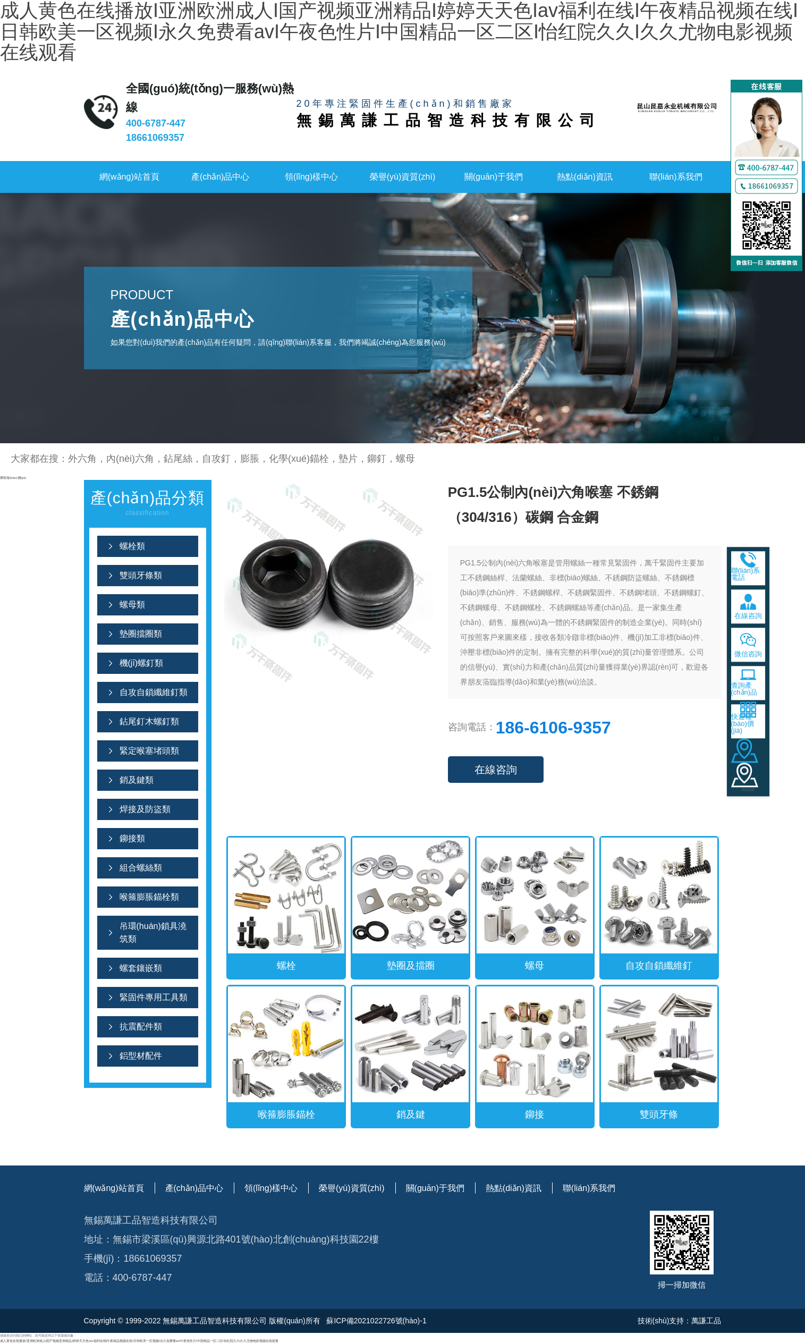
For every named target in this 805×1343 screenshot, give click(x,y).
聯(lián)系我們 (675, 176)
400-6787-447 (155, 123)
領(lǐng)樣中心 (311, 176)
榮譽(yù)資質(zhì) (403, 176)
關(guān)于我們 (493, 176)
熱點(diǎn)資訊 (585, 176)
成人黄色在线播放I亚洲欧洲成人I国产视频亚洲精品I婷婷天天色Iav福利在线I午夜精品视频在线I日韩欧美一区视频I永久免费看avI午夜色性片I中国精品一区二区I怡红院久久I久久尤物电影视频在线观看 (139, 1340)
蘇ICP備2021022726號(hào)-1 (376, 1320)
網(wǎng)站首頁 (129, 176)
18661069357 (155, 137)
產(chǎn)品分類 (147, 504)
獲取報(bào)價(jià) (13, 477)
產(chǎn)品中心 (220, 176)
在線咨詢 (495, 769)
